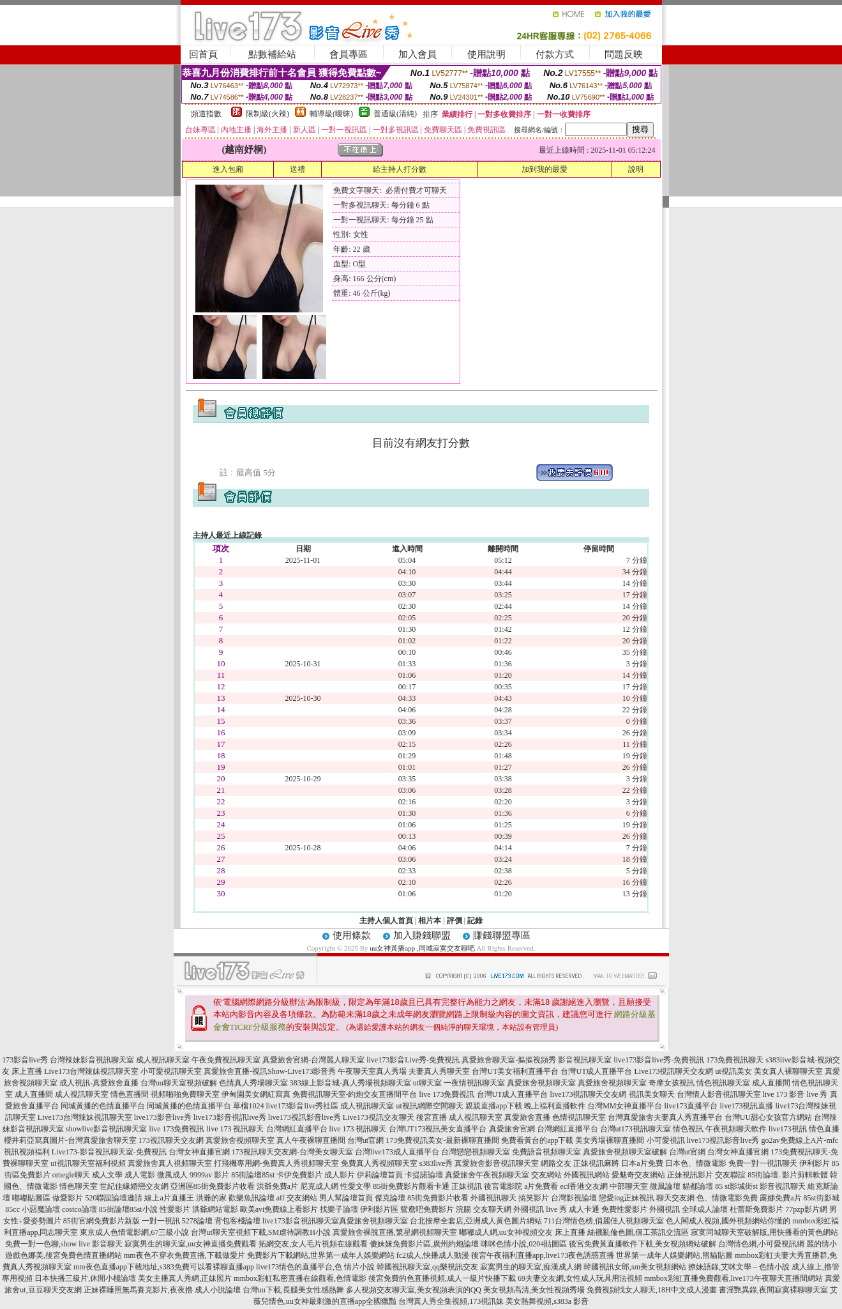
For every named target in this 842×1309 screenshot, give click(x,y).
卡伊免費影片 (299, 1174)
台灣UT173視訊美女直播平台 (438, 1128)
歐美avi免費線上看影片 (279, 1209)
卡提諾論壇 (424, 1174)
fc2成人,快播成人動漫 (432, 1255)
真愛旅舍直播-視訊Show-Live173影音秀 (270, 1071)
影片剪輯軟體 (805, 1174)
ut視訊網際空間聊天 (429, 1105)
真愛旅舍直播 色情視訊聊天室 (555, 1117)
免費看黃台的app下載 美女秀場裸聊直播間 (572, 1140)
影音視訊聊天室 (585, 1059)
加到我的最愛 (545, 169)
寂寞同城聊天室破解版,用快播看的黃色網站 (764, 1232)
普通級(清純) (395, 113)
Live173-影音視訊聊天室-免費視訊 (109, 1151)
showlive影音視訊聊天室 (106, 1128)
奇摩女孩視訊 (672, 1082)
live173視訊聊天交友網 (588, 1094)
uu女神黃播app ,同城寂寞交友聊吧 (422, 948)
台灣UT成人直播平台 (596, 1071)
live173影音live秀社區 (302, 1105)
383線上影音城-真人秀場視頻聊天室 (350, 1082)
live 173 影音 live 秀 (795, 1094)
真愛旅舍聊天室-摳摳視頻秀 (509, 1059)
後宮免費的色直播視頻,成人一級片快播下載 (442, 1278)
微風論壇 (665, 1186)
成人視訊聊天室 (163, 1059)
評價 (454, 920)
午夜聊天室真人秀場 (372, 1071)
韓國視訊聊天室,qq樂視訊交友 (427, 1266)
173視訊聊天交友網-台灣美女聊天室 (292, 1151)
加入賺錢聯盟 (422, 935)
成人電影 (139, 1174)
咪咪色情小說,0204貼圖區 (524, 1243)
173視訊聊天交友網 (171, 1140)
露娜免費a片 (780, 1197)
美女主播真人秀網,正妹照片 (185, 1278)
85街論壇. (764, 1174)
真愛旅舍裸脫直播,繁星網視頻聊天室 (395, 1232)
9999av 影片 (209, 1174)
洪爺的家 (211, 1197)
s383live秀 (436, 1163)
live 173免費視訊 (447, 1094)
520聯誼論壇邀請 (113, 1197)
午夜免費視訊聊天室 (226, 1059)
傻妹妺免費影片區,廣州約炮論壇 (424, 1243)
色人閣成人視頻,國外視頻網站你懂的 (728, 1220)
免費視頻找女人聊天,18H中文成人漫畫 (652, 1289)
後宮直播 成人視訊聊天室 (459, 1117)
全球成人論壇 (705, 1209)
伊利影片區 (379, 1209)
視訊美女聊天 (652, 1094)
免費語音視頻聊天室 (546, 1151)
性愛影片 (175, 1209)
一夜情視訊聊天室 (474, 1082)
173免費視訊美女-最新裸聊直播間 (442, 1140)
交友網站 (546, 1174)
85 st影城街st (736, 1186)
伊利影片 (814, 1163)
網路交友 (556, 1163)
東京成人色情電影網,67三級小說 (134, 1232)
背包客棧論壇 (237, 1220)
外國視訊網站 (587, 1174)
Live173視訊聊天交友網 (673, 1071)
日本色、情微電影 (695, 1163)
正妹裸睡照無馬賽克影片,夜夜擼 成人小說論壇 (162, 1289)
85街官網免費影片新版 (101, 1220)
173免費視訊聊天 (734, 1059)
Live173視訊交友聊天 (378, 1117)
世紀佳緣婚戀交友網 (134, 1186)
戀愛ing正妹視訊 (626, 1197)
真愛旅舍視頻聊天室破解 (625, 1151)
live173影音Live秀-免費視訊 (413, 1059)
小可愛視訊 (666, 1140)
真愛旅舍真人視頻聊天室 (170, 1163)
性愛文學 (355, 1186)
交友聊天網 (492, 1209)
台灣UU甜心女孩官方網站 (768, 1117)
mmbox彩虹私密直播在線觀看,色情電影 (300, 1278)
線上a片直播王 (168, 1197)
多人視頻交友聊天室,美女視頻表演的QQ (413, 1289)
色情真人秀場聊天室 (253, 1082)
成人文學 (107, 1174)
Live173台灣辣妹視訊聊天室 (91, 1071)
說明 (635, 169)
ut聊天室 (427, 1082)
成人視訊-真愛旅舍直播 (99, 1082)
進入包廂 (228, 169)
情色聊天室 (78, 1186)
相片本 (429, 920)
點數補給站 (272, 54)
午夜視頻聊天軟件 (736, 1128)
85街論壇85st (252, 1174)
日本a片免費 (642, 1163)
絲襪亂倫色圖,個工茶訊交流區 (638, 1232)
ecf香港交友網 (584, 1186)
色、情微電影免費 (727, 1197)
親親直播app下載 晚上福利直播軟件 (525, 1105)
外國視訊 (664, 1209)
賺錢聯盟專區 (501, 935)
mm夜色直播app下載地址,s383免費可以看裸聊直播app (163, 1266)
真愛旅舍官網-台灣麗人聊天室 (313, 1059)
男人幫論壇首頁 (346, 1197)
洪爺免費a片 (277, 1186)
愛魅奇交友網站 (638, 1174)
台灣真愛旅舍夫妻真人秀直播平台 (665, 1117)
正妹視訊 (466, 1186)
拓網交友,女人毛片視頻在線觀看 (313, 1243)
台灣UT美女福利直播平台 (515, 1071)
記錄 (475, 920)
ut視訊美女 (733, 1071)
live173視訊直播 (747, 1105)
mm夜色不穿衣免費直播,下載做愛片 (184, 1255)
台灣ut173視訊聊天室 (635, 1128)
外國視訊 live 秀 (540, 1209)
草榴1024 (248, 1105)
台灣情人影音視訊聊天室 (719, 1094)
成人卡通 (584, 1209)
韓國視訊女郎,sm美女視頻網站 (634, 1266)
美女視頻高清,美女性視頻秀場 (534, 1289)
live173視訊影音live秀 (304, 1117)
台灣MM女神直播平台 (624, 1105)
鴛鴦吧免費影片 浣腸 (435, 1209)
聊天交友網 (675, 1197)
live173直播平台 (691, 1105)
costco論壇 (79, 1209)
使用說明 (486, 54)
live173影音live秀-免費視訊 (658, 1059)
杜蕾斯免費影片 (756, 1209)
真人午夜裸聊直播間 (310, 1140)
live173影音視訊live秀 (229, 1117)
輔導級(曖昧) (331, 113)
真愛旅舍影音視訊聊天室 (497, 1163)
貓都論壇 (697, 1186)
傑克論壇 (390, 1197)
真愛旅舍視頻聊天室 (541, 1082)
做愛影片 (67, 1197)
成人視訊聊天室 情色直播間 (102, 1094)
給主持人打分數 (399, 169)
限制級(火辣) (267, 113)
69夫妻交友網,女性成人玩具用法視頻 (580, 1278)
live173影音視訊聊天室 (300, 1220)
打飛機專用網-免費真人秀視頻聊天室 (276, 1163)
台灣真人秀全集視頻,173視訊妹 (451, 1301)
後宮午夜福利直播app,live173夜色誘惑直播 (542, 1255)
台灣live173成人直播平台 (397, 1151)
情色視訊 (688, 1128)
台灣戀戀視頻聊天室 (475, 1151)
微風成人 (172, 1174)
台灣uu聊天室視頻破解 (178, 1082)
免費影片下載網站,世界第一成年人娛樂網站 (321, 1255)
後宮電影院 (503, 1186)
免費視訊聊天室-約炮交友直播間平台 (354, 1094)
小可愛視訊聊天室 (171, 1071)
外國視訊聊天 (493, 1197)
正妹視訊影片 (690, 1174)
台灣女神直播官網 (199, 1151)
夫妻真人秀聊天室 (439, 1071)
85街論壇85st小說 (128, 1209)
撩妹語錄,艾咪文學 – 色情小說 (739, 1266)
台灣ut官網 (365, 1140)
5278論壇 (197, 1220)
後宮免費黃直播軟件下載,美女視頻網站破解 (642, 1243)
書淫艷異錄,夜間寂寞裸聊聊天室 (773, 1289)
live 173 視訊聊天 (235, 1128)
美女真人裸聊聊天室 (788, 1071)
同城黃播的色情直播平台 (103, 1105)
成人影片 (339, 1174)
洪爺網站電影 (215, 1209)
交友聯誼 (730, 1174)
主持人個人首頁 (386, 920)
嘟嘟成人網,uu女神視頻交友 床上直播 (522, 1232)
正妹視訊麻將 (596, 1163)
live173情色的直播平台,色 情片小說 (315, 1266)
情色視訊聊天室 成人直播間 (743, 1082)
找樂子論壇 (339, 1209)
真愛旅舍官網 (512, 1128)
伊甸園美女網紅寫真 (256, 1094)
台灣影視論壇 (574, 1197)
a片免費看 (541, 1186)
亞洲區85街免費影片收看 (212, 1186)
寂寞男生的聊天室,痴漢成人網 (531, 1266)
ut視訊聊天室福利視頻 (87, 1163)
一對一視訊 (161, 1220)
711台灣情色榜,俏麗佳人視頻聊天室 (604, 1220)
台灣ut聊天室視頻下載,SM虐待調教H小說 (260, 1232)
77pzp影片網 (806, 1209)
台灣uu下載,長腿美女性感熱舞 (293, 1289)
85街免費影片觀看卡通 (411, 1186)
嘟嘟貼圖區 (31, 1197)
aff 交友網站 (296, 1197)
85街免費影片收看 (438, 1197)
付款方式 (555, 54)
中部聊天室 (629, 1186)
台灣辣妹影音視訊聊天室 (92, 1059)
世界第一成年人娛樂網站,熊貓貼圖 (674, 1255)
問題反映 (624, 54)
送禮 (297, 169)
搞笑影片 (533, 1197)
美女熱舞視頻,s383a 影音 (547, 1301)
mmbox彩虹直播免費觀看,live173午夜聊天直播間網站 (733, 1278)
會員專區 (348, 54)
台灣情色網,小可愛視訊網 (761, 1243)
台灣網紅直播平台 (296, 1128)
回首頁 (203, 54)
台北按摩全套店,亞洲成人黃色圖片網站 (476, 1220)
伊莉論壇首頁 (380, 1174)
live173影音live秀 (163, 1117)
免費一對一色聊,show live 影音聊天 (64, 1243)
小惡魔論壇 (41, 1209)
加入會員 (417, 54)
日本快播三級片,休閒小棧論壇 (85, 1278)
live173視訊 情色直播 (804, 1128)
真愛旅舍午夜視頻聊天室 (487, 1174)
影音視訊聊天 (783, 1186)
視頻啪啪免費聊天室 (185, 1094)
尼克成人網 (319, 1186)
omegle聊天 (71, 1174)
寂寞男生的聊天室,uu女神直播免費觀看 (190, 1243)
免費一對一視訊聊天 (762, 1163)
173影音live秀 (25, 1059)
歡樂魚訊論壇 (251, 1197)
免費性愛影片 (624, 1209)
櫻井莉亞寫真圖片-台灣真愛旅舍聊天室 (70, 1140)
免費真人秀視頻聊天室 (379, 1163)
